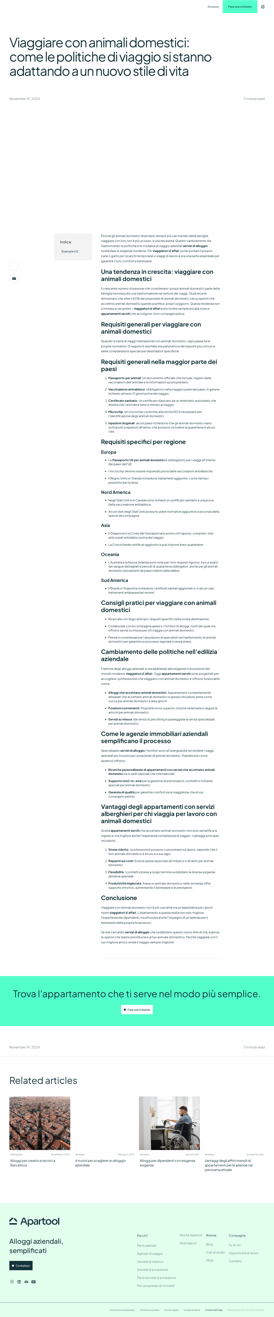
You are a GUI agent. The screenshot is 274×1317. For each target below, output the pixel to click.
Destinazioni (73, 6)
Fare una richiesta (240, 6)
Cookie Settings (213, 1309)
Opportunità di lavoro (244, 1253)
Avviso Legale (171, 1309)
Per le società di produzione (156, 1278)
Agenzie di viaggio (150, 1253)
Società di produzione (152, 1270)
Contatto (117, 6)
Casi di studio (215, 1252)
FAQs (210, 1260)
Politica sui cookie (149, 1309)
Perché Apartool (191, 1235)
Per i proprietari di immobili (156, 1286)
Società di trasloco (150, 1261)
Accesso (213, 6)
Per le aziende (146, 1245)
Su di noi (235, 1245)
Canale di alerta (192, 1309)
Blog (209, 1244)
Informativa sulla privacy (122, 1309)
